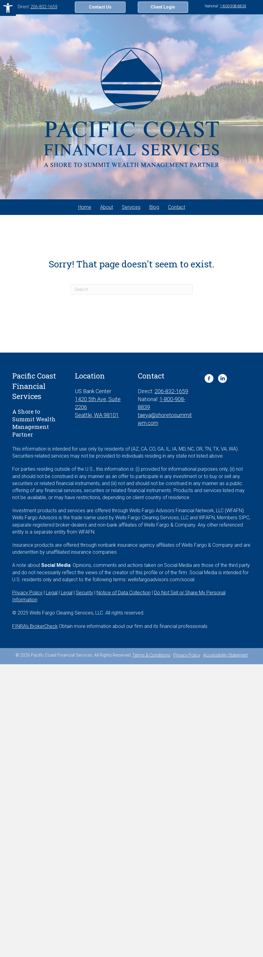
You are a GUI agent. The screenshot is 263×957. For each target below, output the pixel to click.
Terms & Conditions (151, 655)
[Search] (132, 289)
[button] (8, 8)
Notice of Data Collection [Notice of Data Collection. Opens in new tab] (124, 593)
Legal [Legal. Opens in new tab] (51, 593)
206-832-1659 (44, 6)
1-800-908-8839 (233, 6)
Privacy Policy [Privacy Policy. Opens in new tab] (27, 593)
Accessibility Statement (225, 655)
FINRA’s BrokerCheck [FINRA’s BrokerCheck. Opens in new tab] (35, 626)
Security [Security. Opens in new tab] (84, 593)
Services (131, 207)
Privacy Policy (186, 655)
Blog (154, 207)
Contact (176, 207)
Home (84, 207)
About (106, 207)
